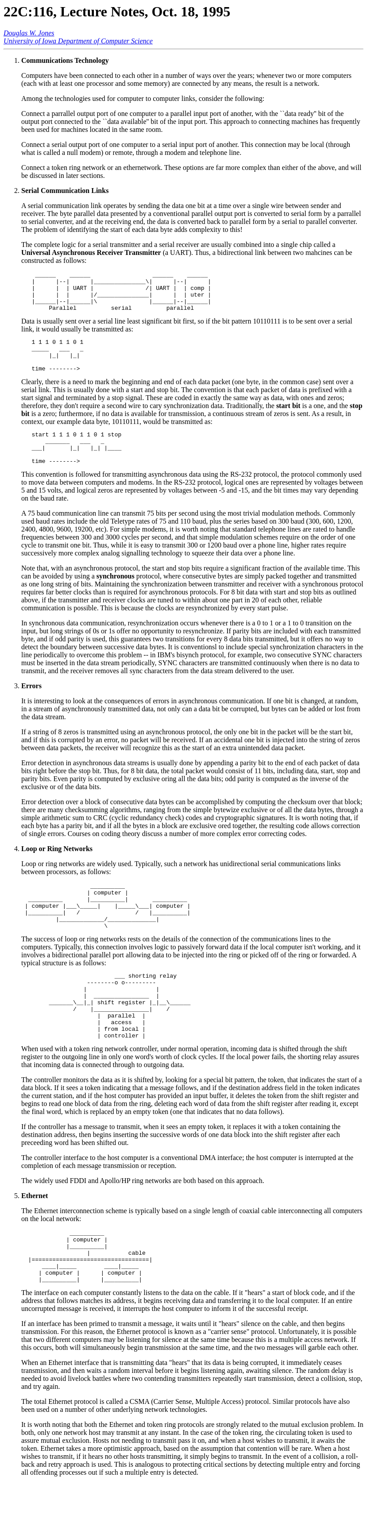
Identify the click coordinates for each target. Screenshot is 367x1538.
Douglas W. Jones (29, 33)
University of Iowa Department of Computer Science (78, 41)
